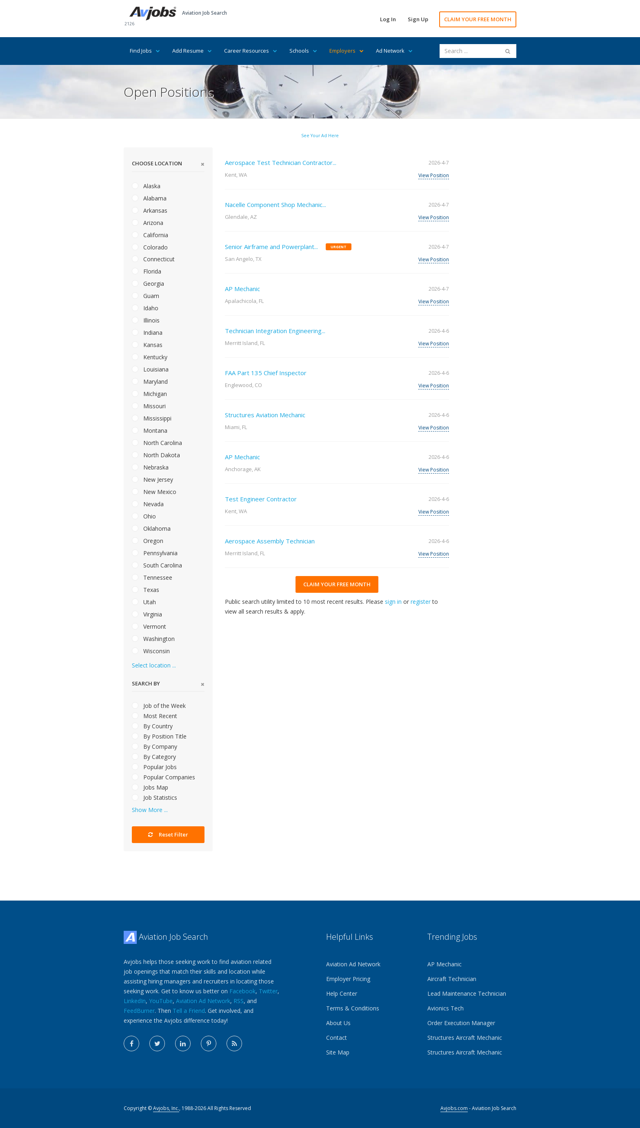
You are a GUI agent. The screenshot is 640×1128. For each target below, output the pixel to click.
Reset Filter (168, 834)
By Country (152, 726)
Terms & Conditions (352, 1008)
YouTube (161, 1001)
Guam (145, 296)
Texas (145, 590)
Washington (153, 639)
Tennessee (152, 577)
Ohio (144, 516)
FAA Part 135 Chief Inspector (266, 373)
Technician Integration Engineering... (275, 331)
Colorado (150, 247)
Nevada (148, 504)
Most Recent (154, 716)
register (421, 601)
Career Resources (250, 50)
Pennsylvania (155, 553)
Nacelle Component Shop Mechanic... (275, 204)
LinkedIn (135, 1001)
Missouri (149, 406)
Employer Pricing (348, 979)
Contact (336, 1037)
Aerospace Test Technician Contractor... (280, 162)
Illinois (146, 320)
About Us (338, 1023)
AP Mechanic (242, 289)
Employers (346, 50)
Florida (146, 271)
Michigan (149, 394)
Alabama (149, 198)
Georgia (148, 283)
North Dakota (156, 455)
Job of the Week (159, 706)
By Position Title (159, 736)
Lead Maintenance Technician (466, 993)
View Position (433, 175)
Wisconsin (151, 651)
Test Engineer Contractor (261, 499)
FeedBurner (139, 1011)
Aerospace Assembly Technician (270, 541)
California (150, 235)
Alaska (146, 186)
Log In (388, 19)
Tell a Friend (189, 1011)
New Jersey (152, 479)
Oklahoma (151, 528)
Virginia (147, 614)
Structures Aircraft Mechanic (464, 1037)
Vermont (149, 626)
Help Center (341, 993)
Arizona (147, 223)
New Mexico (154, 492)
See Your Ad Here (320, 135)
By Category (154, 757)
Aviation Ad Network (203, 1001)
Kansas (147, 345)
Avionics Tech (445, 1008)
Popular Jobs (154, 767)
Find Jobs (145, 50)
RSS (238, 1001)
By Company (154, 746)
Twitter (268, 991)
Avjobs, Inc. (166, 1108)
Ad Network (394, 50)
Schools (303, 50)
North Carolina (157, 443)
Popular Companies (163, 777)
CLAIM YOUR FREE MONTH (477, 19)
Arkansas (149, 210)
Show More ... (150, 810)
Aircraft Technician (451, 979)
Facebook (242, 991)
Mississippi (151, 418)
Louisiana (150, 369)
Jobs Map (150, 787)
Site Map (337, 1052)
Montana (149, 430)
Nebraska (150, 467)
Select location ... (154, 665)
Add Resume (192, 50)
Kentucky (149, 357)
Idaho (145, 308)
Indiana (147, 332)
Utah (144, 602)
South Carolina (157, 565)
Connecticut (153, 259)
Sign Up (418, 19)
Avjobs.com (454, 1108)
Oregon (147, 541)
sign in (393, 601)
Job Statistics (154, 797)
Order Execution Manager (461, 1023)
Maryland (150, 381)
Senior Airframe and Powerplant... (271, 247)
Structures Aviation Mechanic (265, 415)
